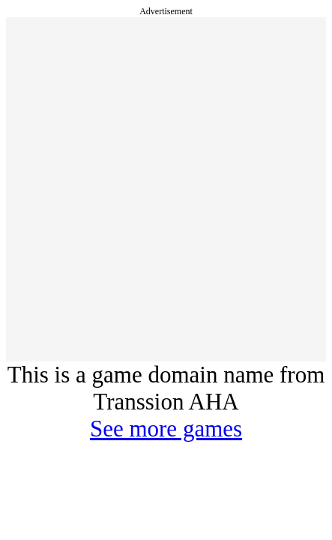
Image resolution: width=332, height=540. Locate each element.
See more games (166, 429)
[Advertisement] (166, 189)
